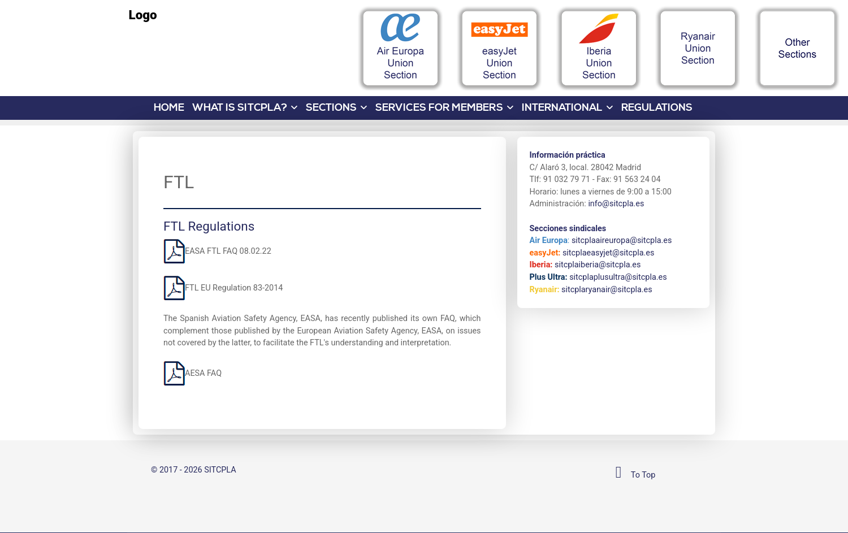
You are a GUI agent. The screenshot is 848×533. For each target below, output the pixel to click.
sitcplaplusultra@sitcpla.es (618, 277)
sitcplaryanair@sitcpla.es (606, 289)
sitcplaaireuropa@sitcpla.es (622, 240)
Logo (143, 14)
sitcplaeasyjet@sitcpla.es (608, 253)
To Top (632, 475)
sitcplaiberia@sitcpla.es (598, 265)
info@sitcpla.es (616, 204)
